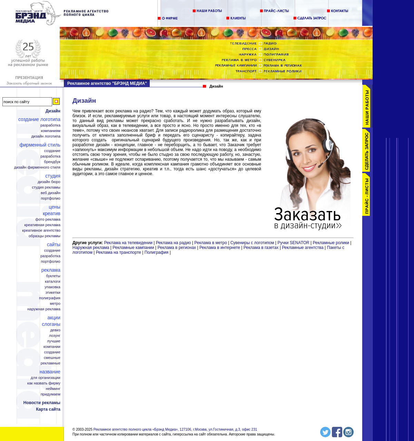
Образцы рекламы (44, 236)
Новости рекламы (41, 402)
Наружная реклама (43, 309)
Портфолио (50, 198)
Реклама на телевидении (128, 242)
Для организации (45, 378)
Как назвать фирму (43, 383)
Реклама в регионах (176, 247)
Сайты (53, 244)
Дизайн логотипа (45, 136)
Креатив (51, 213)
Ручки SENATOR (293, 242)
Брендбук (52, 162)
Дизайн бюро (49, 182)
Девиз (55, 330)
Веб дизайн (50, 193)
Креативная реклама (42, 225)
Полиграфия (49, 298)
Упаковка (52, 287)
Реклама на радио (173, 242)
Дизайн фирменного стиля (37, 167)
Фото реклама (48, 219)
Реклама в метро (210, 242)
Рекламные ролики (331, 242)
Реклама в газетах (262, 247)
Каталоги (52, 281)
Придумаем (50, 394)
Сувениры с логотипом (252, 242)
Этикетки (53, 292)
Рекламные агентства (303, 247)
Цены (54, 206)
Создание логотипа (39, 119)
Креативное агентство (41, 230)
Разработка (50, 125)
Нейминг (53, 389)
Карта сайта (48, 409)
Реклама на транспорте (118, 252)
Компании (51, 347)
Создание (52, 151)
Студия (52, 175)
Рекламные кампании (133, 247)
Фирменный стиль (40, 144)
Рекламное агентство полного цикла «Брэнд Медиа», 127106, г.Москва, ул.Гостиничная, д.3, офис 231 (175, 429)
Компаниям (50, 131)
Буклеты (53, 276)
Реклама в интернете (219, 247)
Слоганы (51, 324)
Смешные (52, 358)
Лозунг (54, 336)
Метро (55, 303)
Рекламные (50, 363)
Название (50, 371)
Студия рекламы (46, 187)
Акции (53, 317)
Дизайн (53, 111)
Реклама (50, 270)
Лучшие (53, 341)
